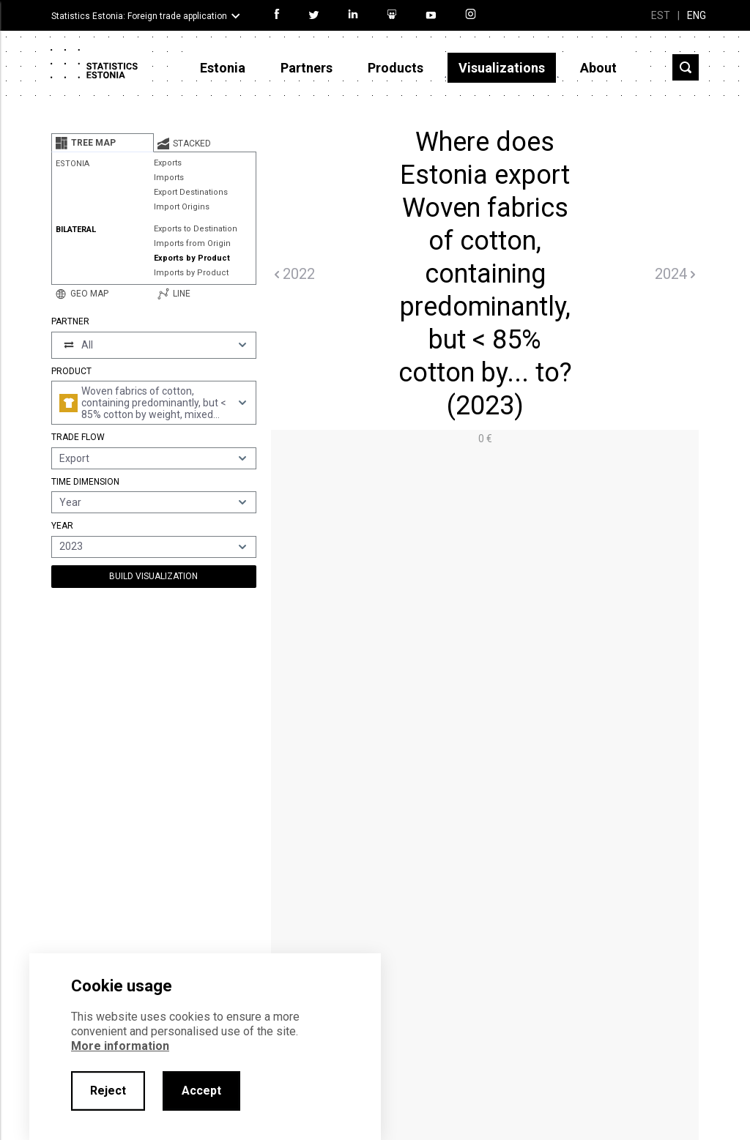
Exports (168, 163)
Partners (307, 67)
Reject (108, 1091)
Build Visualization (153, 576)
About (598, 67)
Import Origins (181, 207)
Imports (169, 177)
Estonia (222, 67)
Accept (201, 1091)
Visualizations (501, 67)
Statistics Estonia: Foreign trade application (139, 16)
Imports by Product (191, 272)
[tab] (102, 142)
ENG (696, 15)
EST (660, 15)
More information (120, 1046)
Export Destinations (191, 192)
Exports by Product (192, 258)
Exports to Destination (195, 229)
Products (395, 67)
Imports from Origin (192, 243)
